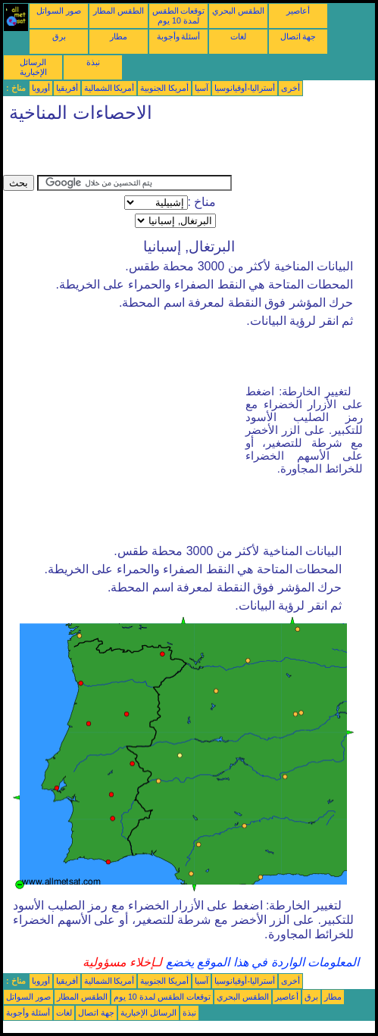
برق (59, 36)
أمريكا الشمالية (109, 87)
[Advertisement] (180, 152)
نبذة (93, 62)
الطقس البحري (238, 10)
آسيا (201, 87)
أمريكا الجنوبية (164, 87)
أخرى (290, 87)
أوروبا (41, 87)
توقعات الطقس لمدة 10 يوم (178, 15)
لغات (238, 36)
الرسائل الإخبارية (33, 67)
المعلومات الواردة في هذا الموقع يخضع (260, 962)
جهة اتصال (298, 36)
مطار (118, 36)
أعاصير (298, 10)
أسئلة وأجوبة (179, 36)
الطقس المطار (118, 10)
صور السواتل (58, 10)
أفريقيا (67, 87)
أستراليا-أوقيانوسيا (244, 87)
